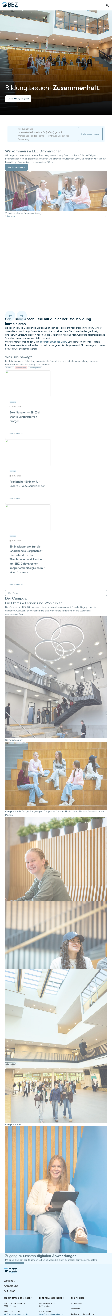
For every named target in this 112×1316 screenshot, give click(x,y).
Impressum (75, 1308)
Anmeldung (11, 1285)
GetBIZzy (9, 1280)
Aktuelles (9, 1290)
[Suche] (107, 5)
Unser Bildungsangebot (18, 99)
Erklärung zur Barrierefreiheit (83, 1314)
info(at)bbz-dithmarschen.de (16, 1314)
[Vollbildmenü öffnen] (99, 5)
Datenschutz (76, 1303)
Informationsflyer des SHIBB (53, 341)
